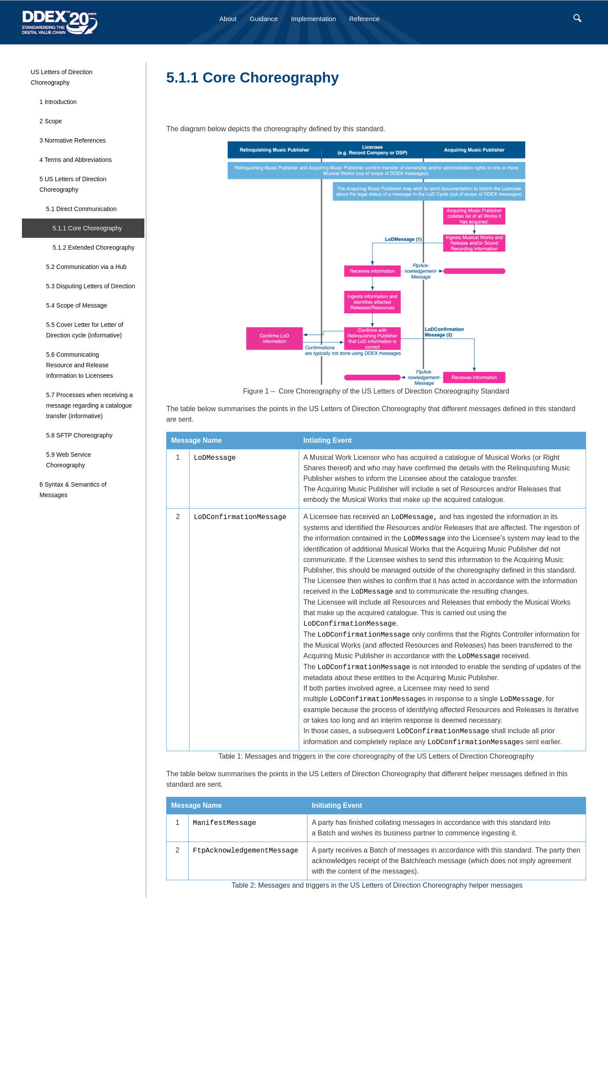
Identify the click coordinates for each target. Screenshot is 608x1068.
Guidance (264, 18)
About (227, 18)
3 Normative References (72, 140)
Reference (364, 18)
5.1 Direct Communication (81, 208)
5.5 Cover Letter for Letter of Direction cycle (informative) (84, 330)
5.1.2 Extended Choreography (94, 247)
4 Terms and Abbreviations (75, 159)
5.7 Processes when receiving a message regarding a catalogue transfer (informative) (89, 405)
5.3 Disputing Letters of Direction (90, 286)
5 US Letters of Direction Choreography (73, 184)
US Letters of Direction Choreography (62, 77)
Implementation (313, 18)
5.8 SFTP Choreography (79, 435)
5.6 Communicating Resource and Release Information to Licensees (79, 365)
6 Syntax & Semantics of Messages (73, 489)
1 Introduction (58, 101)
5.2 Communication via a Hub (86, 266)
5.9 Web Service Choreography (68, 460)
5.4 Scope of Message (76, 305)
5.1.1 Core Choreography (87, 228)
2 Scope (50, 121)
